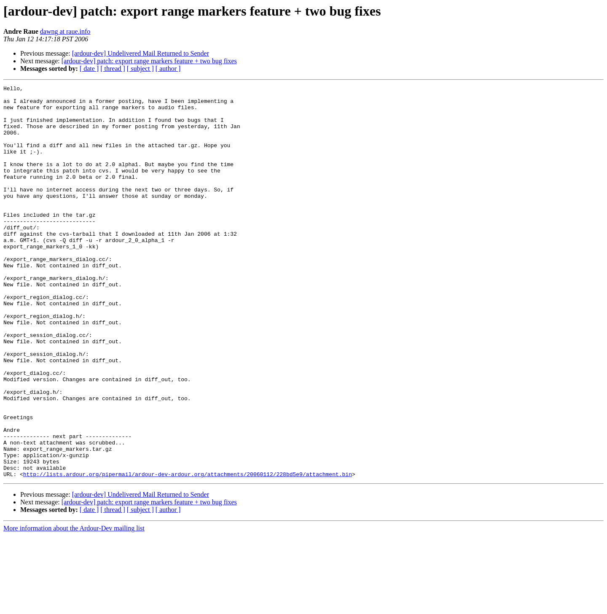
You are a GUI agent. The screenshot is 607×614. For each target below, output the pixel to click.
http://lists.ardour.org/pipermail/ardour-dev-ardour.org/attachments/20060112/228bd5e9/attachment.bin (187, 552)
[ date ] (89, 68)
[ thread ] (112, 68)
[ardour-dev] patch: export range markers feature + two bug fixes (149, 61)
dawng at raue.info (65, 31)
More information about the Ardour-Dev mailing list (74, 606)
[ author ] (168, 68)
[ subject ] (140, 68)
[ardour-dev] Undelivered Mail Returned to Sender (140, 53)
